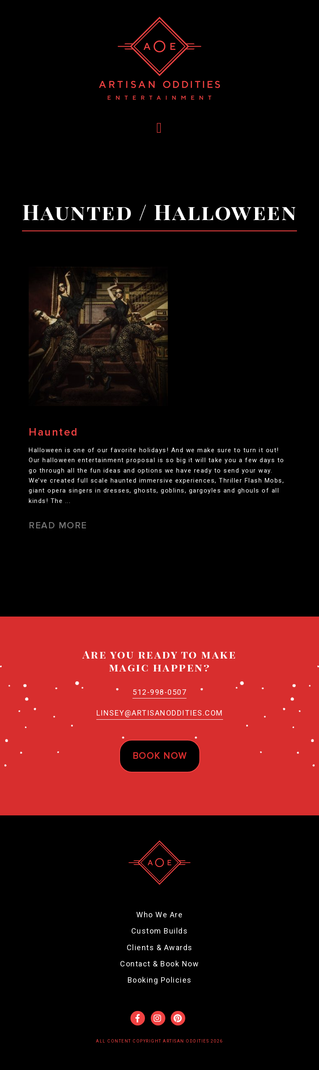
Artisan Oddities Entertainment (159, 58)
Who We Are (159, 914)
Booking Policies (160, 980)
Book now (160, 756)
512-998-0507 (159, 692)
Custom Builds (159, 930)
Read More (58, 525)
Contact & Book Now (159, 963)
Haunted (54, 432)
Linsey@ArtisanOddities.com (159, 712)
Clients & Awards (160, 947)
